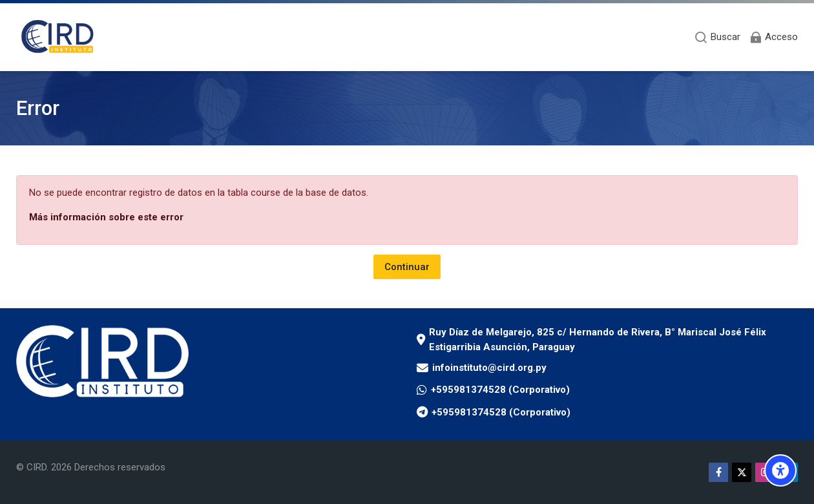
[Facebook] (718, 472)
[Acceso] (773, 37)
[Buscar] (717, 37)
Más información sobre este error (106, 217)
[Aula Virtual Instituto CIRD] (57, 37)
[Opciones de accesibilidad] (780, 470)
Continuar (407, 267)
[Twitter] (741, 472)
